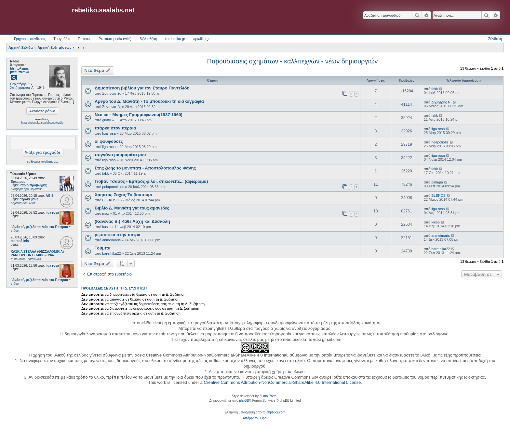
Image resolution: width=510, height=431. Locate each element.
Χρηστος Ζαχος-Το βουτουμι (123, 194)
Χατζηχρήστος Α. (22, 87)
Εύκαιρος (18, 181)
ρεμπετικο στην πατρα (118, 234)
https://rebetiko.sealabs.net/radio (42, 122)
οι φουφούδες (109, 141)
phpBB (244, 400)
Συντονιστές (111, 93)
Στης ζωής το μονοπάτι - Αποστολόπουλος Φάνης (145, 168)
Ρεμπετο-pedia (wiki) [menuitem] (115, 39)
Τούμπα (103, 248)
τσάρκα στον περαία (115, 128)
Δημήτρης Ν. (441, 102)
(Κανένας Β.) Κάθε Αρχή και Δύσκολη (132, 221)
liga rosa (52, 212)
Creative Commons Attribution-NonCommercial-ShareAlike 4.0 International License (282, 382)
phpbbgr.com (275, 412)
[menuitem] (250, 418)
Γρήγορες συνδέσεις (30, 39)
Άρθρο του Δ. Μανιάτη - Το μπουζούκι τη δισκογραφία (149, 101)
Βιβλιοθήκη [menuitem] (148, 39)
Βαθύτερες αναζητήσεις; (42, 161)
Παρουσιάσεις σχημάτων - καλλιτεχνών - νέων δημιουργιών (292, 61)
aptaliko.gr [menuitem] (201, 39)
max (105, 213)
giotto (106, 120)
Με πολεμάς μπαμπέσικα (19, 70)
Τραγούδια (61, 39)
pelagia (437, 182)
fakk (434, 89)
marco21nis (20, 241)
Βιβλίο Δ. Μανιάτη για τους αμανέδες (132, 208)
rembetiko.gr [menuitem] (175, 39)
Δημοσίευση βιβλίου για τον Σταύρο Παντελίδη (142, 88)
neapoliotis (440, 142)
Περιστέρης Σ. (20, 84)
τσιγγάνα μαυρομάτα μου (120, 154)
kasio (106, 227)
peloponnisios (113, 187)
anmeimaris (111, 240)
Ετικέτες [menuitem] (84, 39)
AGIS (49, 195)
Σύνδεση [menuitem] (495, 39)
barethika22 (111, 253)
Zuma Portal (268, 396)
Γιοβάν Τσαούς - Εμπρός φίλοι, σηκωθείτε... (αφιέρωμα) (151, 181)
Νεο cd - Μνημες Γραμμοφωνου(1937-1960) (138, 114)
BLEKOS (109, 200)
